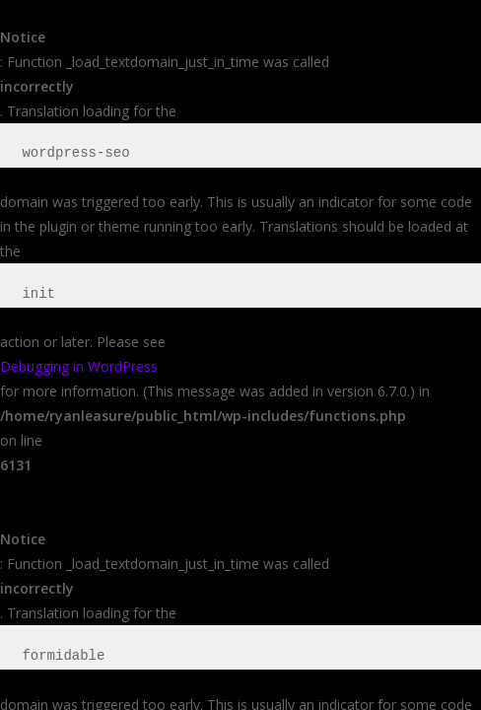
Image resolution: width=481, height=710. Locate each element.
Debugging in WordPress (79, 366)
